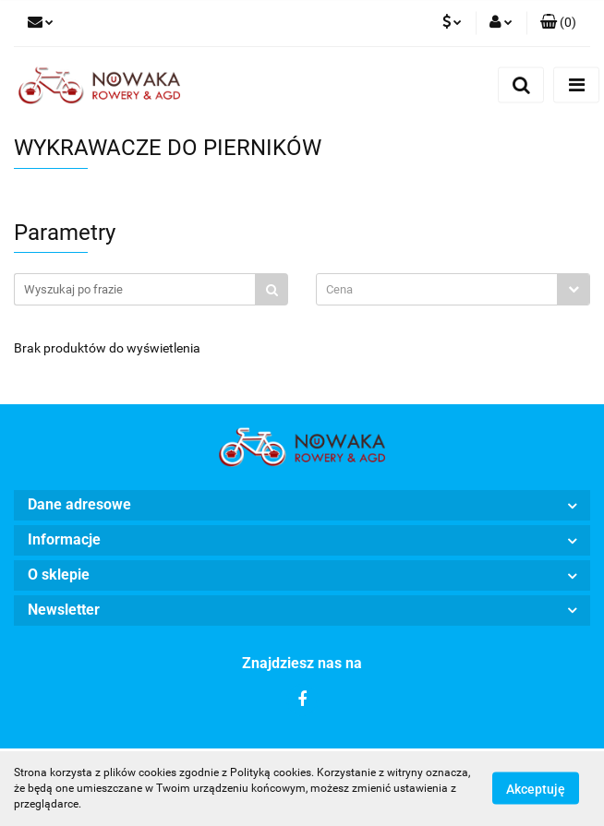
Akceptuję (535, 789)
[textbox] (437, 289)
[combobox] (453, 289)
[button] (558, 23)
